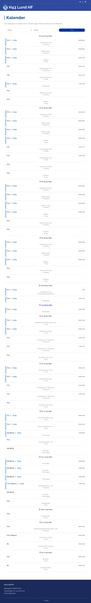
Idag (72, 30)
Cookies (46, 600)
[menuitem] (65, 7)
